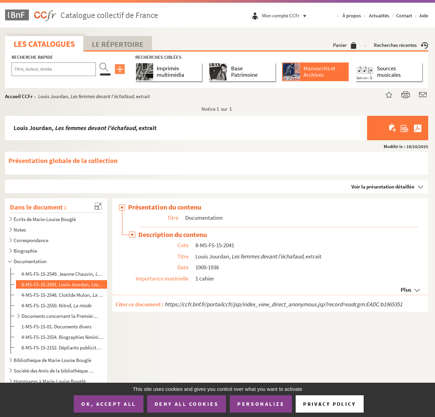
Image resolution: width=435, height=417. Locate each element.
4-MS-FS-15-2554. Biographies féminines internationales (62, 337)
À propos (352, 16)
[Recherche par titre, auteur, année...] (54, 69)
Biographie (25, 251)
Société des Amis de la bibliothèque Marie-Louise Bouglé (55, 370)
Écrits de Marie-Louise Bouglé (45, 219)
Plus (406, 289)
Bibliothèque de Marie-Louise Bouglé (52, 360)
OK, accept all (108, 403)
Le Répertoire (117, 44)
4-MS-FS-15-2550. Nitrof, (56, 305)
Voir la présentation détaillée (383, 186)
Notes (20, 229)
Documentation (30, 261)
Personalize (260, 403)
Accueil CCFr (19, 96)
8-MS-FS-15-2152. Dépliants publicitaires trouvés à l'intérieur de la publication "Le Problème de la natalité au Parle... (62, 347)
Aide (423, 16)
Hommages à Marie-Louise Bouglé (50, 381)
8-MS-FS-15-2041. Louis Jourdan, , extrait (62, 284)
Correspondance (31, 240)
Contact (404, 16)
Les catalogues (44, 44)
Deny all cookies (187, 403)
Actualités (379, 16)
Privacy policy (329, 404)
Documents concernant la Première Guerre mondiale (59, 316)
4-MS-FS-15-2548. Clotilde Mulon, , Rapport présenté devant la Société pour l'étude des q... (62, 295)
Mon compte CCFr (286, 15)
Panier (344, 45)
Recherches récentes (401, 45)
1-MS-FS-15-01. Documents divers (56, 326)
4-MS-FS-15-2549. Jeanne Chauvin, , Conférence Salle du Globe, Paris (62, 274)
